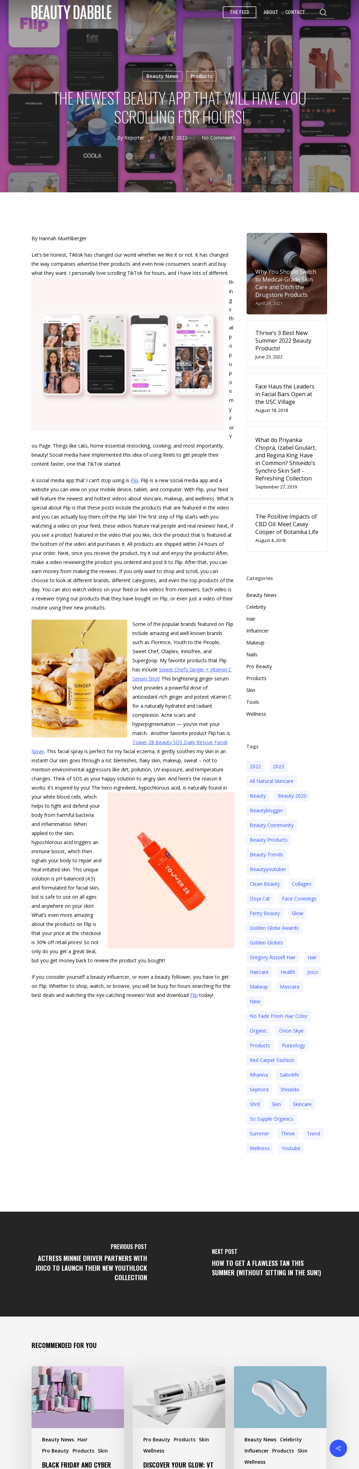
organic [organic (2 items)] (258, 1028)
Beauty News (162, 76)
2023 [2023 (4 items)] (278, 763)
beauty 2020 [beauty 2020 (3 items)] (292, 793)
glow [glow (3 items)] (297, 910)
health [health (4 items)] (288, 969)
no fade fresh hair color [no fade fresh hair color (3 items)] (279, 1013)
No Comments (218, 137)
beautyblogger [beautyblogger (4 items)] (266, 807)
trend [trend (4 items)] (313, 1130)
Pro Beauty (259, 663)
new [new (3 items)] (255, 998)
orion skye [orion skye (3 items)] (291, 1028)
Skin (250, 687)
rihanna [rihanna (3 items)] (259, 1072)
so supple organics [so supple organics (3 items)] (272, 1116)
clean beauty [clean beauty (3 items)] (265, 881)
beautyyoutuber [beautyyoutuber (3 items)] (268, 866)
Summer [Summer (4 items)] (259, 1130)
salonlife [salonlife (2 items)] (289, 1072)
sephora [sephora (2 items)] (259, 1086)
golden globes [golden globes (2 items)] (266, 939)
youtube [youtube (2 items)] (291, 1145)
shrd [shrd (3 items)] (255, 1101)
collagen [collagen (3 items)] (301, 881)
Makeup (255, 639)
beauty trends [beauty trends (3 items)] (266, 851)
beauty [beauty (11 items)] (258, 793)
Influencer (257, 628)
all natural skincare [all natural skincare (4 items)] (272, 778)
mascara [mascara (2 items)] (289, 983)
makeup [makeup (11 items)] (259, 983)
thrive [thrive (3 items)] (288, 1130)
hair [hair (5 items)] (312, 954)
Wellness (256, 711)
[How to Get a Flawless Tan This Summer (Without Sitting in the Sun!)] (269, 1261)
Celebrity (256, 604)
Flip (134, 477)
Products (201, 76)
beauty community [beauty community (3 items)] (272, 822)
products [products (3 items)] (260, 1042)
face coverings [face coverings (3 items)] (299, 895)
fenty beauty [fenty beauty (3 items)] (265, 910)
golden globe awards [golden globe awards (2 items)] (274, 925)
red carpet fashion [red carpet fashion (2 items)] (272, 1057)
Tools (252, 699)
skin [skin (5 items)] (276, 1101)
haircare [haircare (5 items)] (259, 969)
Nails (251, 651)
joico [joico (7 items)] (312, 969)
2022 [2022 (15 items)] (255, 763)
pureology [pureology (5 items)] (293, 1042)
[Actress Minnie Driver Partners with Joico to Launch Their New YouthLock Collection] (90, 1261)
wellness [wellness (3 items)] (260, 1145)
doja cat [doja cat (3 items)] (260, 895)
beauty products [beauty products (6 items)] (269, 837)
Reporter (134, 137)
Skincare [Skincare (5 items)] (302, 1101)
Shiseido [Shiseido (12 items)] (290, 1086)
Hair (250, 616)
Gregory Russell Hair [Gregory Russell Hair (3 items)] (273, 954)
